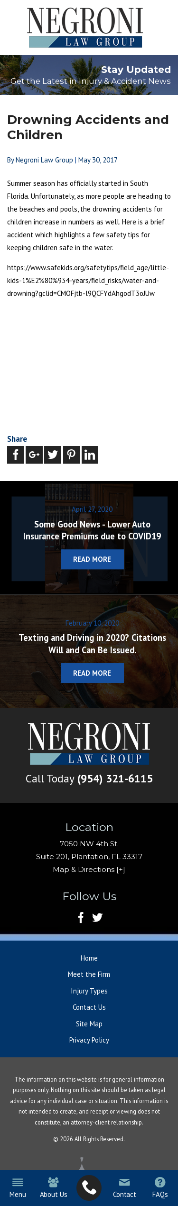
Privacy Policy (89, 1040)
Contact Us (89, 1007)
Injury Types (89, 991)
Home (89, 958)
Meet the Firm (89, 974)
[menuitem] (89, 1188)
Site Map (89, 1024)
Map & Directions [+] (89, 869)
